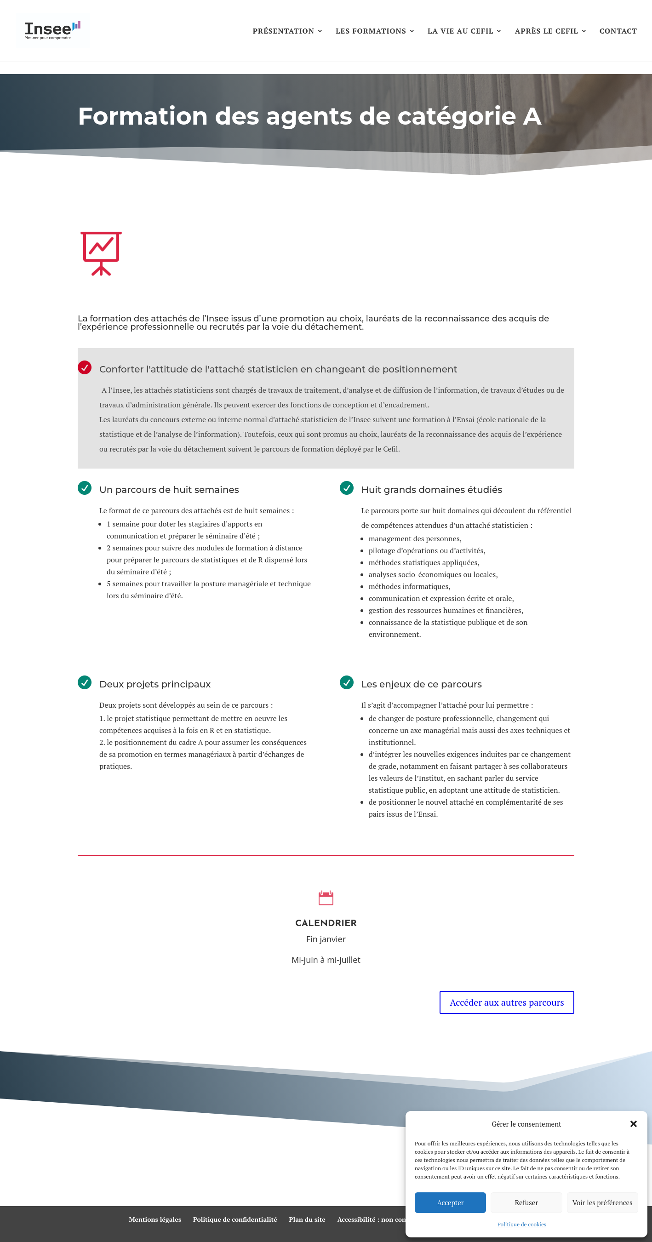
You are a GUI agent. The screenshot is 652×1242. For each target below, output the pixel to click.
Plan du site (307, 1219)
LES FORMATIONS (371, 32)
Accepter (450, 1202)
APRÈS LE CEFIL (546, 32)
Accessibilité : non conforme (380, 1219)
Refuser (526, 1202)
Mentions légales (155, 1219)
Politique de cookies (522, 1224)
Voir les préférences (602, 1202)
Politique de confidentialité (235, 1219)
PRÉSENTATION (284, 32)
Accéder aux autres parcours (507, 1002)
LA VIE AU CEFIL (460, 32)
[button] (633, 1123)
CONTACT (618, 32)
